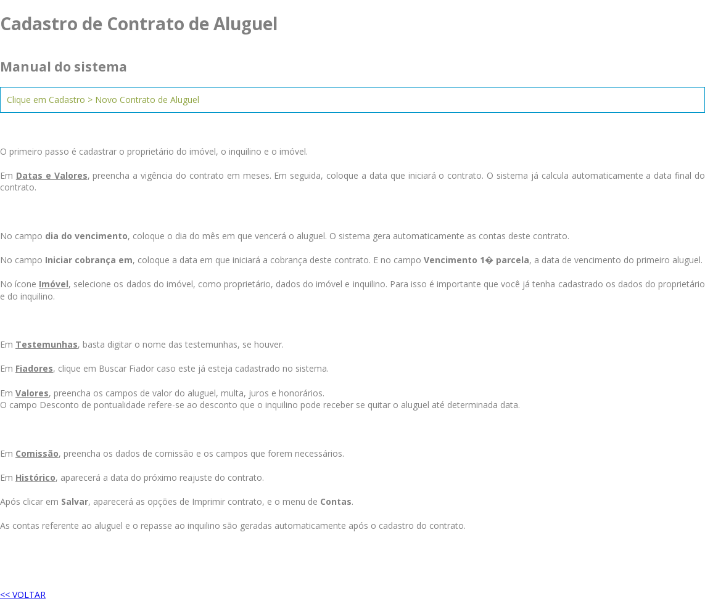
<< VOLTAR (23, 594)
